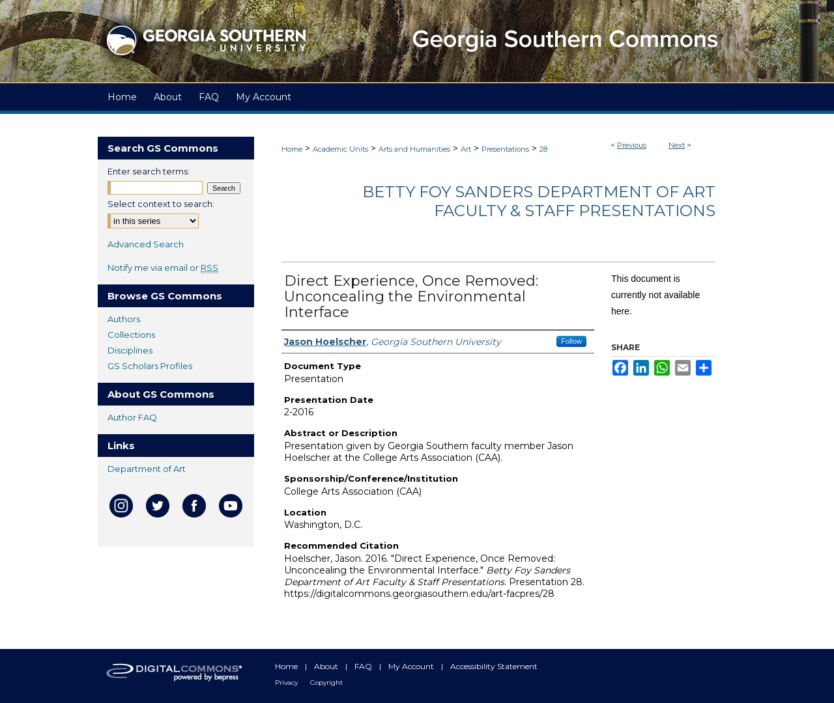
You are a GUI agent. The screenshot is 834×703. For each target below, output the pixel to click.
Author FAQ (132, 417)
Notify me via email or (163, 267)
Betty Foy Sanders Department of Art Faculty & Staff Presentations (538, 201)
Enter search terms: (149, 171)
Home (291, 149)
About (327, 666)
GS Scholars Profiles (150, 366)
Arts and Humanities (414, 149)
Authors (124, 319)
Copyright (326, 682)
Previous (631, 145)
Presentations (505, 149)
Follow (571, 341)
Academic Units (340, 149)
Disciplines (130, 350)
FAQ (364, 666)
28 (543, 149)
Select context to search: (161, 204)
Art (466, 149)
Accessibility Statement (494, 666)
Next (677, 145)
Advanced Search (146, 244)
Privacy (287, 682)
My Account (412, 666)
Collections (131, 334)
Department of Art (147, 468)
